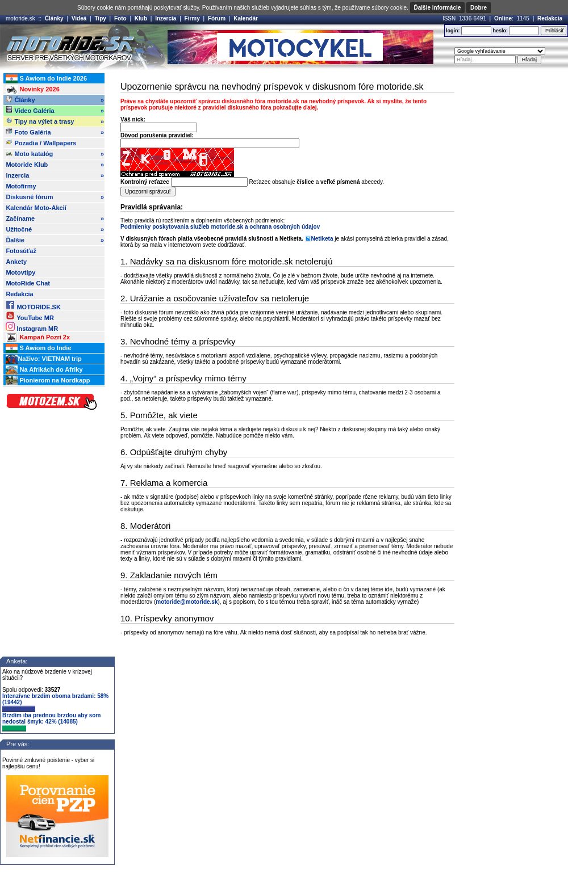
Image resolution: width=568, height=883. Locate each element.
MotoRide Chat (28, 283)
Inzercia (165, 18)
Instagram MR (32, 326)
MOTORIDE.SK (33, 305)
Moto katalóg (55, 153)
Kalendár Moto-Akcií (36, 207)
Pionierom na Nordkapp (48, 380)
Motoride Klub (55, 164)
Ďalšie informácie (437, 8)
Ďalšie (55, 240)
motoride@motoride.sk (187, 602)
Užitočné (55, 229)
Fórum (216, 18)
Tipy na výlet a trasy (55, 121)
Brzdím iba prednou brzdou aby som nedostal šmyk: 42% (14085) (51, 721)
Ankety (16, 261)
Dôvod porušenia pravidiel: (157, 135)
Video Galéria (55, 110)
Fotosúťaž (21, 250)
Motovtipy (20, 272)
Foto (120, 18)
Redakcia (549, 18)
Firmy (192, 18)
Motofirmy (21, 186)
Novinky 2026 (32, 89)
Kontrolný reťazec (144, 182)
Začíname (55, 218)
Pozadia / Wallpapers (41, 142)
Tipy (100, 18)
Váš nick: (132, 119)
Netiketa (322, 239)
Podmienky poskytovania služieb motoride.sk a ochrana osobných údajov (220, 227)
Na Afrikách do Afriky (44, 370)
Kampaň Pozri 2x (38, 337)
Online (503, 18)
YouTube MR (29, 316)
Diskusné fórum (55, 196)
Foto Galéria (55, 132)
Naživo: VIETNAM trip (43, 359)
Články (54, 18)
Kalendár (245, 18)
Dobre (478, 8)
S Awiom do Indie (38, 348)
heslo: (500, 30)
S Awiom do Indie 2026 (46, 78)
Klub (141, 18)
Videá (79, 18)
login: (453, 30)
